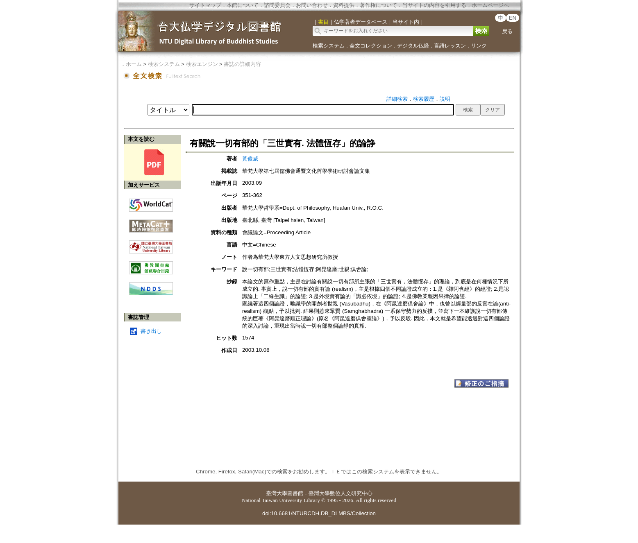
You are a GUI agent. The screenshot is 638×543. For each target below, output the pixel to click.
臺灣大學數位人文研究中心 (340, 493)
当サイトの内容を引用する (434, 5)
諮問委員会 (277, 5)
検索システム (329, 46)
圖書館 (295, 493)
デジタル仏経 (413, 46)
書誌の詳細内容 (242, 64)
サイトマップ (205, 5)
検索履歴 (423, 99)
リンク (479, 46)
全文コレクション (371, 46)
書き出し (151, 331)
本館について (243, 5)
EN (513, 18)
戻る (507, 31)
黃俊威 (250, 159)
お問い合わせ (312, 5)
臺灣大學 (276, 493)
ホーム (134, 64)
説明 (445, 99)
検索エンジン (202, 64)
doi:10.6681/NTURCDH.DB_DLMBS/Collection (319, 513)
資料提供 (343, 5)
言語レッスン (450, 46)
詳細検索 (397, 99)
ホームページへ (490, 5)
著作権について (378, 5)
